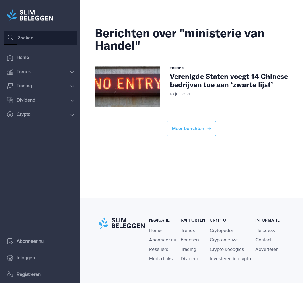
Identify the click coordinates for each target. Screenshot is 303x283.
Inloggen (21, 258)
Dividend (40, 100)
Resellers (158, 249)
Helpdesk (265, 230)
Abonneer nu (25, 241)
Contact (263, 240)
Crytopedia (221, 230)
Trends (40, 72)
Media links (161, 259)
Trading (40, 86)
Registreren (24, 274)
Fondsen (190, 240)
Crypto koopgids (227, 249)
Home (18, 58)
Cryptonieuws (224, 240)
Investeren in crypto (230, 259)
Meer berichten (191, 128)
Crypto (40, 114)
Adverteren (267, 249)
